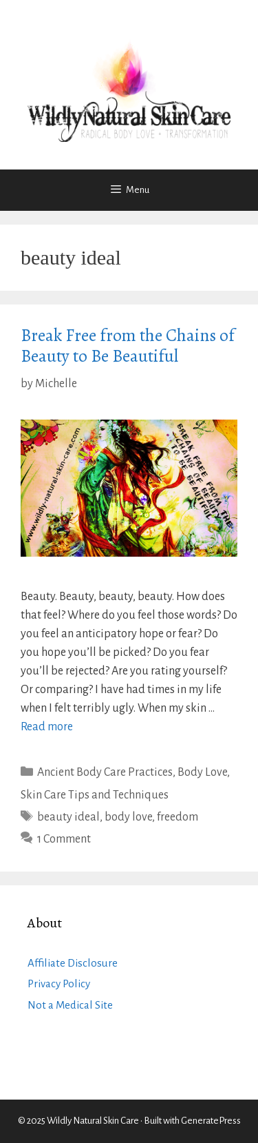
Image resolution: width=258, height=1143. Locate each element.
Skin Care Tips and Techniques (95, 795)
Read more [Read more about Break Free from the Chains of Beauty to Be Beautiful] (47, 727)
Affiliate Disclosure (73, 963)
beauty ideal (68, 817)
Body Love (202, 772)
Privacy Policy (59, 983)
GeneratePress (211, 1120)
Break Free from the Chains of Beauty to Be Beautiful (128, 346)
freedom (177, 817)
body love (128, 817)
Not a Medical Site (70, 1005)
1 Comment (64, 839)
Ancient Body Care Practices (105, 772)
